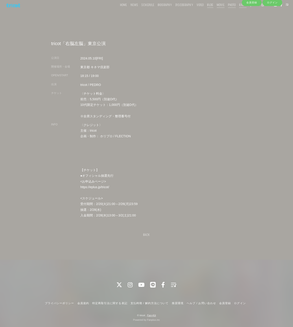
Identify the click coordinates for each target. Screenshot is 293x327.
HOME (116, 13)
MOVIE (214, 13)
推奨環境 (178, 303)
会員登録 (251, 20)
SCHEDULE (141, 13)
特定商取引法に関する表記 (109, 303)
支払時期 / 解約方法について (150, 303)
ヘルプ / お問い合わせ (201, 303)
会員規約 (83, 303)
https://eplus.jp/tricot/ (94, 187)
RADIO (236, 13)
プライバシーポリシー (59, 303)
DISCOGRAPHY (177, 13)
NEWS (127, 13)
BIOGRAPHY (158, 13)
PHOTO (225, 13)
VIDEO (193, 13)
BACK (146, 235)
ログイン (272, 20)
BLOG (203, 13)
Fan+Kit (151, 315)
